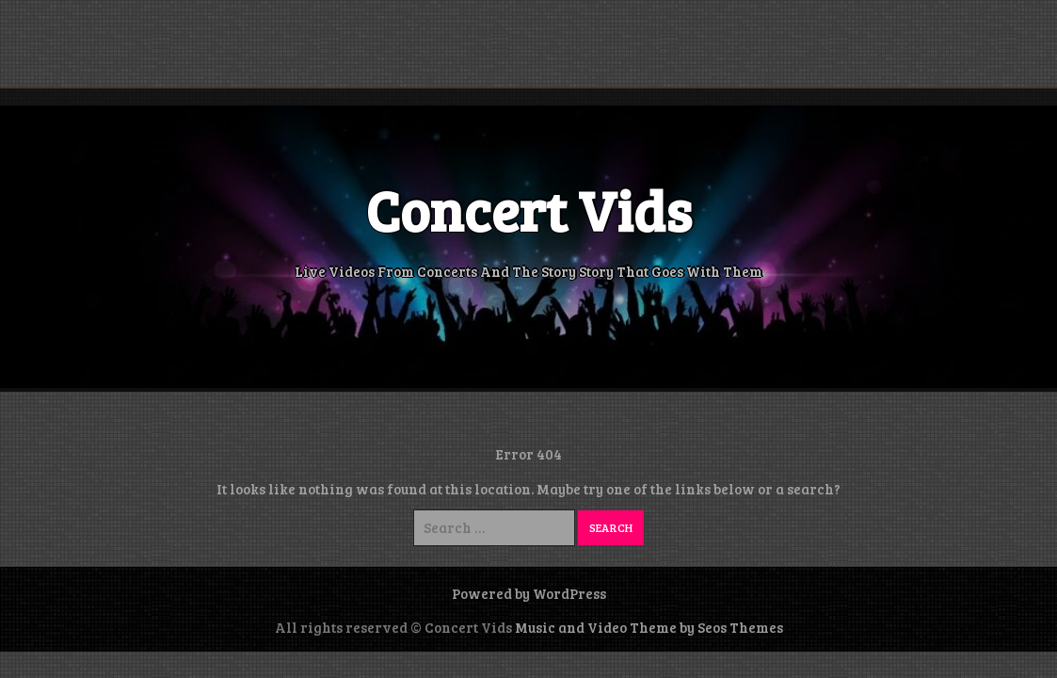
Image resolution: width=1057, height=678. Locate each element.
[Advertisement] (529, 42)
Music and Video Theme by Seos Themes (649, 627)
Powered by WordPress (529, 593)
